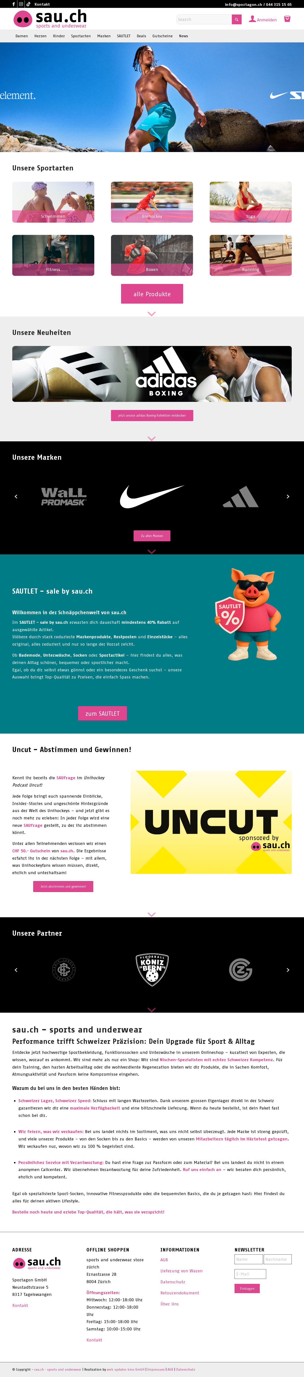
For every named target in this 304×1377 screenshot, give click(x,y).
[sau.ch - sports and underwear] (49, 19)
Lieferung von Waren (181, 1271)
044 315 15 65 (279, 4)
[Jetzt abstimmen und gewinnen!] (63, 886)
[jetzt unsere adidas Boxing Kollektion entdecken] (152, 415)
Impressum (156, 1369)
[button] (16, 496)
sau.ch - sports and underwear (57, 1369)
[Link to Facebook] (13, 4)
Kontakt (42, 4)
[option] (152, 496)
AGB (164, 1259)
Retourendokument (179, 1293)
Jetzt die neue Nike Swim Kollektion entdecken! (76, 140)
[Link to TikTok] (28, 4)
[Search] (209, 19)
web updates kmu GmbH (125, 1369)
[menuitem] (41, 4)
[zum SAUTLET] (102, 713)
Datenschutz (172, 1282)
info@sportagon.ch (243, 4)
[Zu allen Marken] (152, 535)
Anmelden (267, 20)
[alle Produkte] (152, 294)
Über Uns (169, 1304)
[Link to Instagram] (21, 4)
